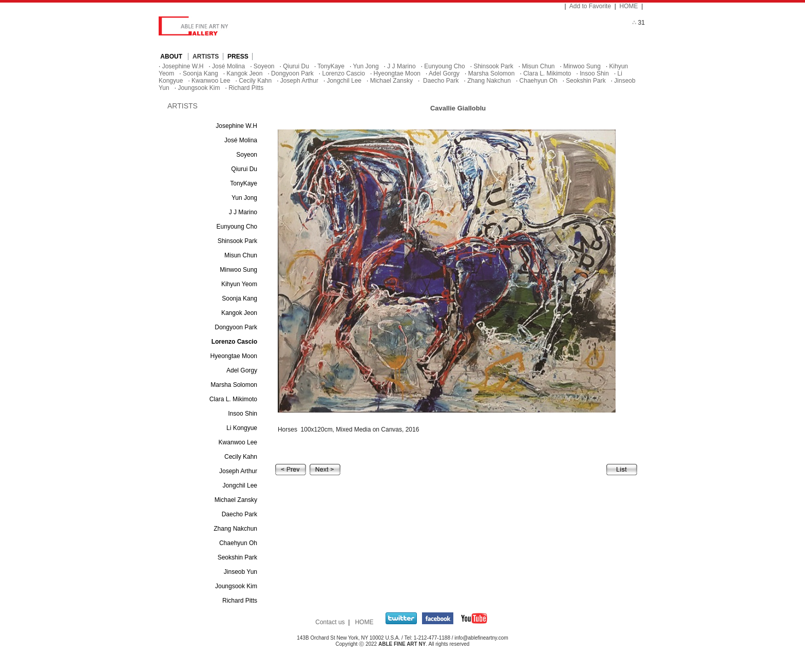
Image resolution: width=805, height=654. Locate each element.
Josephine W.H (183, 66)
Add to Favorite (590, 6)
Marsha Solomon (491, 73)
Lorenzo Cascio (343, 73)
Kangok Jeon (244, 73)
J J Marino (401, 66)
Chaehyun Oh (539, 80)
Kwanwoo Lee (210, 80)
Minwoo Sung (582, 66)
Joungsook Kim (199, 87)
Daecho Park (440, 80)
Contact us (329, 622)
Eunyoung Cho (444, 66)
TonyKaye (330, 66)
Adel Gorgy (444, 73)
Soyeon (264, 66)
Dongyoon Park (292, 73)
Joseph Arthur (299, 80)
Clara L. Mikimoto (547, 73)
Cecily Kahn (255, 80)
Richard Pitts (245, 87)
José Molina (228, 66)
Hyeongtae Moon (397, 73)
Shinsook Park (493, 66)
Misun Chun (538, 66)
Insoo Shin (594, 73)
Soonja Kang (200, 73)
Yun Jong (366, 66)
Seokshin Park (585, 80)
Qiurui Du (296, 66)
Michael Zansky (391, 80)
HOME (629, 6)
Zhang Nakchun (489, 80)
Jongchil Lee (344, 80)
